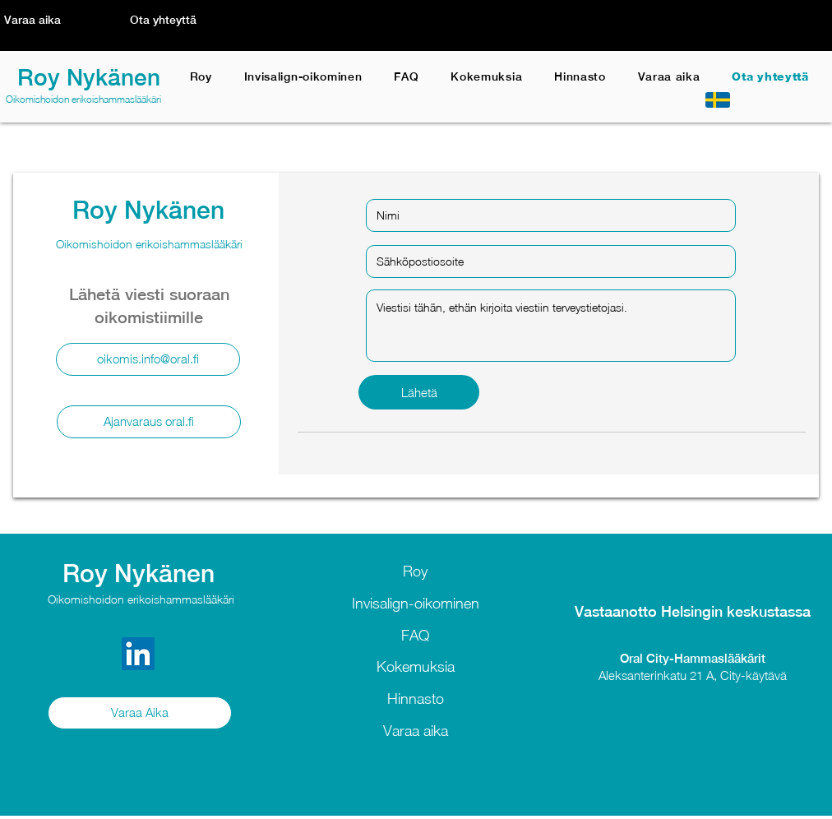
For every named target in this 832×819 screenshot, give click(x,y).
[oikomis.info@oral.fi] (148, 359)
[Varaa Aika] (140, 712)
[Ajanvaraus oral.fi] (149, 421)
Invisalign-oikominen (415, 603)
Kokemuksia (416, 666)
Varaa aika (415, 730)
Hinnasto (415, 698)
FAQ (415, 635)
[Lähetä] (418, 392)
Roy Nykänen (88, 76)
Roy (415, 571)
